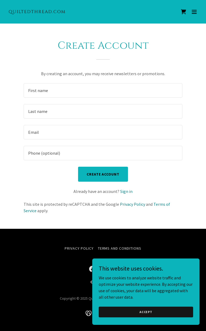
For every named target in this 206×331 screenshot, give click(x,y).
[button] (194, 11)
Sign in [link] (126, 191)
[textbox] (103, 90)
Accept (145, 312)
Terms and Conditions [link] (120, 248)
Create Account (103, 174)
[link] (37, 11)
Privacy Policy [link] (132, 204)
